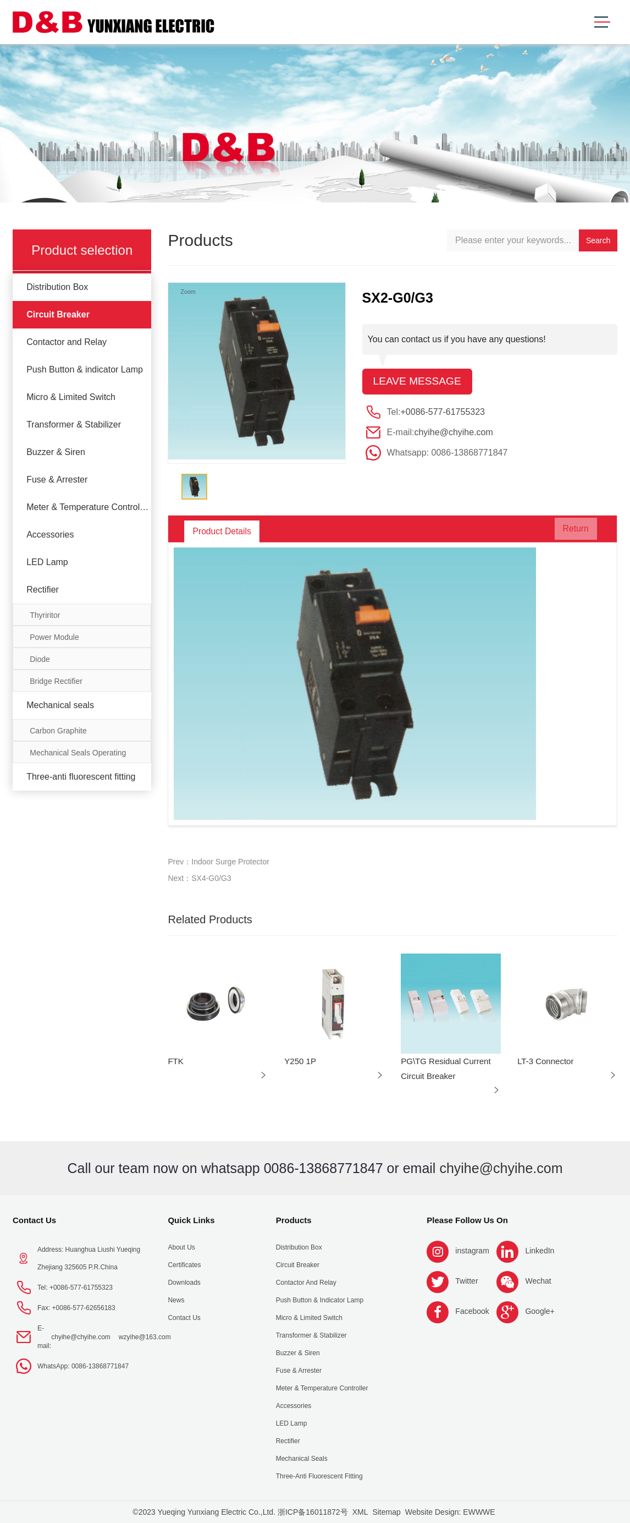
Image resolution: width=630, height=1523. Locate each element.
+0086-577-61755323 (443, 412)
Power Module (54, 637)
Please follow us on (467, 1220)
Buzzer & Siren (55, 452)
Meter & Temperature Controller (88, 507)
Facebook (472, 1311)
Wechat (538, 1281)
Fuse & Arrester (56, 479)
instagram (472, 1250)
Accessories (50, 534)
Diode (40, 659)
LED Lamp (47, 562)
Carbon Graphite (58, 730)
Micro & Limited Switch (70, 397)
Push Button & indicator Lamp (84, 369)
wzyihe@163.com (145, 1337)
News (176, 1300)
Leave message (419, 382)
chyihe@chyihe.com (453, 432)
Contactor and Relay (66, 342)
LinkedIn (539, 1250)
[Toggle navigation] (602, 22)
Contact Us (34, 1220)
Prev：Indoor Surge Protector (218, 861)
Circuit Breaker (58, 314)
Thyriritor (45, 615)
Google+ (539, 1311)
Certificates (184, 1265)
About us (181, 1247)
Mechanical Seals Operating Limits (78, 755)
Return (569, 531)
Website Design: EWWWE (450, 1512)
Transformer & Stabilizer (73, 424)
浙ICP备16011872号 (313, 1512)
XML (360, 1512)
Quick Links (191, 1220)
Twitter (466, 1281)
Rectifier (42, 589)
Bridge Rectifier (56, 681)
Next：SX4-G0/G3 (199, 878)
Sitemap (386, 1512)
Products (294, 1220)
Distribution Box (57, 287)
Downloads (184, 1282)
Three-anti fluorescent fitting (80, 776)
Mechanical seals (60, 705)
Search (598, 240)
